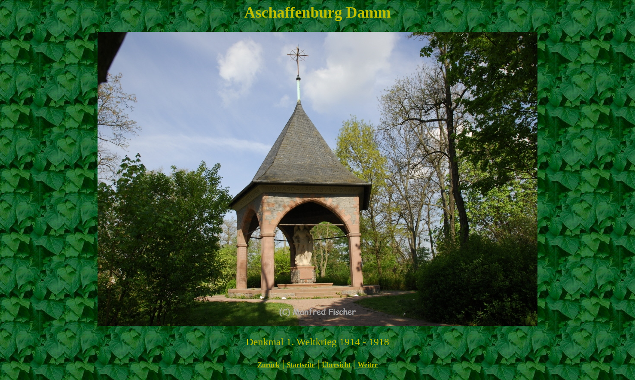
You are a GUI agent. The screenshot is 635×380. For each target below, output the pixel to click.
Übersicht (336, 364)
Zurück (268, 364)
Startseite (301, 364)
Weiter (368, 364)
